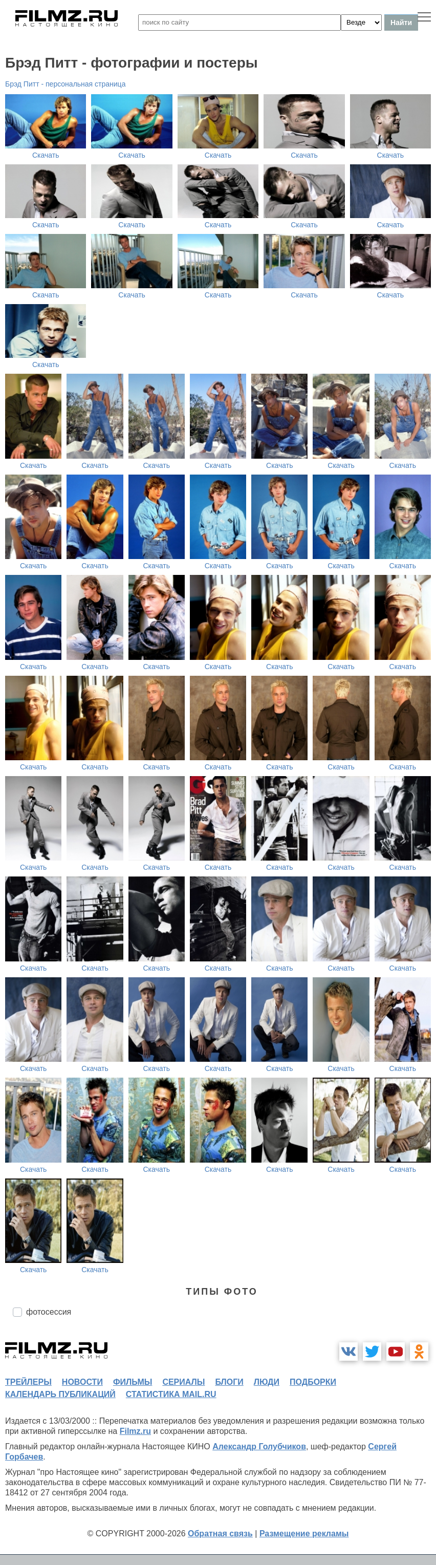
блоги (229, 1382)
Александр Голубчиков (259, 1446)
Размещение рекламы (304, 1533)
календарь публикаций (60, 1394)
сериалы (183, 1382)
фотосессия (48, 1311)
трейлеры (28, 1382)
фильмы (132, 1382)
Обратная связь (220, 1533)
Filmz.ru (135, 1431)
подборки (313, 1382)
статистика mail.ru (171, 1394)
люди (266, 1382)
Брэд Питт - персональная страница (65, 84)
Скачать (45, 155)
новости (82, 1382)
